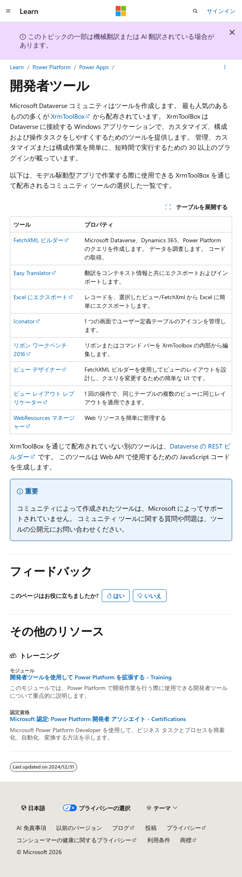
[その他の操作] (225, 67)
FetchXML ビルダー (39, 240)
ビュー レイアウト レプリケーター (44, 398)
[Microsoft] (121, 11)
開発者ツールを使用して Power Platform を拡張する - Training (90, 677)
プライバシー (184, 828)
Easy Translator (32, 273)
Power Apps (94, 67)
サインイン (221, 11)
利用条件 (158, 840)
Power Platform (51, 67)
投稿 (151, 828)
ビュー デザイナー (37, 369)
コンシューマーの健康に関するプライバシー (73, 840)
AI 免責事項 (31, 828)
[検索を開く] (195, 11)
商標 (186, 840)
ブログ (120, 828)
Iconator (24, 321)
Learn (17, 67)
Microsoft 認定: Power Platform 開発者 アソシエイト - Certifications (98, 719)
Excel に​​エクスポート (41, 297)
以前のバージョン (79, 828)
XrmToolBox (67, 116)
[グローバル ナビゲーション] (8, 11)
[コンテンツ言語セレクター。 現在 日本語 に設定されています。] (33, 808)
